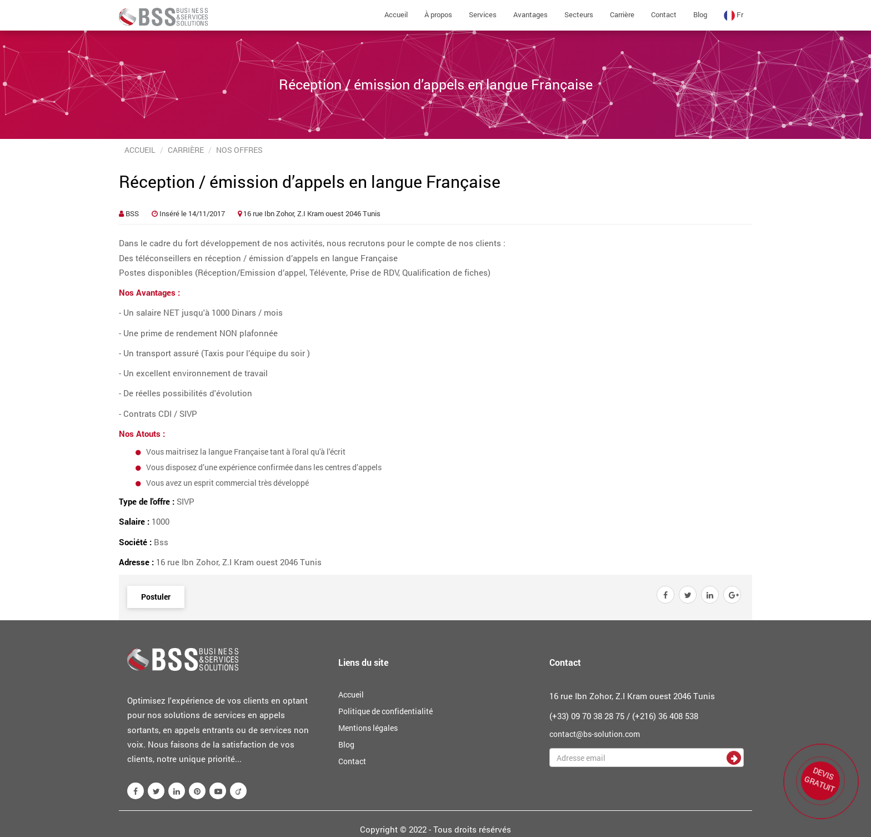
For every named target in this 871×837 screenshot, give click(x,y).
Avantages (530, 14)
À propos (438, 14)
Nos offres (239, 150)
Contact (664, 14)
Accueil (396, 14)
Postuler (156, 596)
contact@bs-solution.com (594, 734)
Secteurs (578, 14)
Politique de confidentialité (385, 711)
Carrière (622, 14)
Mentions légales (368, 728)
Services (483, 14)
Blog (700, 14)
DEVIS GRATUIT (821, 779)
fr (733, 15)
